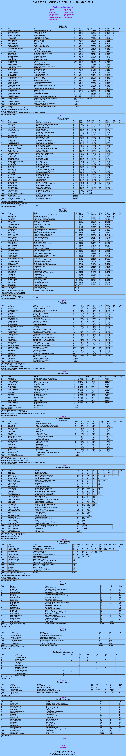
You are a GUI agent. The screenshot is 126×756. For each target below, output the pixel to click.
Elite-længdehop (69, 14)
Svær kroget (67, 9)
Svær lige (51, 9)
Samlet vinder (68, 17)
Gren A (51, 16)
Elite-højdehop (53, 14)
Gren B (66, 16)
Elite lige (51, 11)
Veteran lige (52, 12)
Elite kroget (67, 11)
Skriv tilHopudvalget (63, 746)
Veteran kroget (68, 12)
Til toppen (63, 116)
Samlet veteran (53, 19)
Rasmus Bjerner (73, 753)
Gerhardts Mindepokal (55, 17)
